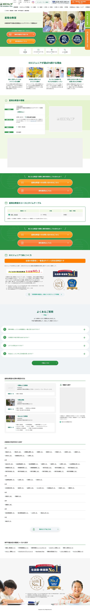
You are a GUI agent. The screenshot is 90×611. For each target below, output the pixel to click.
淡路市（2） (77, 452)
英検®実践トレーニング (41, 424)
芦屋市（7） (58, 452)
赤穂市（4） (40, 452)
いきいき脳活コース (65, 551)
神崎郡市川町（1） (10, 467)
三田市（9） (21, 479)
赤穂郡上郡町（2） (29, 452)
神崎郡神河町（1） (22, 467)
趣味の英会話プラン (52, 551)
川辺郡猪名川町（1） (75, 464)
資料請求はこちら (44, 190)
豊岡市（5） (72, 488)
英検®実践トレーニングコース (38, 547)
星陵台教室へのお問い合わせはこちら (45, 182)
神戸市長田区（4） (22, 471)
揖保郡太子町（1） (20, 455)
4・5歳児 (40, 7)
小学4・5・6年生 (59, 7)
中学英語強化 (29, 424)
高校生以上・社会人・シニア (77, 7)
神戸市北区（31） (47, 467)
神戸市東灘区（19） (72, 471)
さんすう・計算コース (54, 547)
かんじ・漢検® (31, 426)
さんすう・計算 (21, 426)
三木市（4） (35, 513)
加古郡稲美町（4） (21, 464)
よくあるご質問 (20, 2)
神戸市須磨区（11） (60, 467)
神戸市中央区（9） (10, 471)
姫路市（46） (9, 504)
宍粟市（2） (30, 479)
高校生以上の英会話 (31, 408)
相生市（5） (9, 452)
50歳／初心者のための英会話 (24, 410)
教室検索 (16, 7)
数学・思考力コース (68, 547)
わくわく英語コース (78, 551)
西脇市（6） (18, 496)
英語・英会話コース (10, 547)
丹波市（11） (62, 488)
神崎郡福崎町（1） (35, 467)
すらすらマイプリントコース (25, 551)
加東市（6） (54, 464)
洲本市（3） (39, 479)
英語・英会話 (22, 127)
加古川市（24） (9, 464)
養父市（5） (9, 521)
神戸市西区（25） (47, 471)
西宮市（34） (9, 496)
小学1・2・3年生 (49, 7)
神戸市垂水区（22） (73, 467)
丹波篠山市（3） (51, 488)
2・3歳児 (34, 7)
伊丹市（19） (9, 455)
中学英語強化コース (23, 547)
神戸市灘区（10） (34, 471)
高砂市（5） (21, 488)
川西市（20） (63, 464)
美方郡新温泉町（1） (23, 513)
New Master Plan (40, 551)
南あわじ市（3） (45, 513)
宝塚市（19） (30, 488)
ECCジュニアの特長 (24, 7)
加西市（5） (44, 464)
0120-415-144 (33, 120)
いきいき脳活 (20, 430)
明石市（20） (18, 452)
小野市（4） (31, 455)
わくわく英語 (29, 430)
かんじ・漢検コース (10, 551)
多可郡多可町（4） (10, 488)
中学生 (66, 7)
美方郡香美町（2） (10, 513)
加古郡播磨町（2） (33, 464)
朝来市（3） (49, 452)
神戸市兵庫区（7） (59, 471)
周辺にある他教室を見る (67, 422)
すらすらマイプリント (42, 426)
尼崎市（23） (68, 452)
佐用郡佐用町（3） (10, 479)
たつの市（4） (40, 488)
